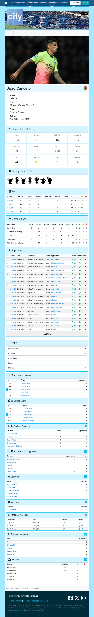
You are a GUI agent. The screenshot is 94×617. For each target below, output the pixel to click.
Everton (54, 315)
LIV (64, 529)
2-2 (74, 326)
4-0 (74, 330)
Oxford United (56, 311)
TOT (64, 523)
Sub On (57, 135)
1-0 (81, 523)
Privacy (18, 601)
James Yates (27, 411)
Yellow (37, 157)
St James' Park (12, 497)
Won (57, 146)
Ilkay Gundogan (12, 551)
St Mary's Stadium (13, 491)
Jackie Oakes (27, 408)
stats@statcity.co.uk (76, 608)
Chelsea (54, 300)
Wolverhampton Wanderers (60, 278)
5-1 (74, 285)
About (34, 601)
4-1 (74, 307)
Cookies (26, 601)
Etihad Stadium (12, 484)
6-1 (74, 322)
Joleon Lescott (28, 418)
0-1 (81, 526)
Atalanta (54, 285)
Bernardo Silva (11, 545)
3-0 (74, 263)
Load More (47, 334)
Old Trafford (11, 487)
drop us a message (15, 610)
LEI (64, 526)
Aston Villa (55, 289)
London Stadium (12, 494)
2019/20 (10, 200)
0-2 (74, 278)
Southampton (56, 293)
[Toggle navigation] (10, 32)
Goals (36, 146)
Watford (54, 267)
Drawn (77, 146)
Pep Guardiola (11, 510)
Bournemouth (56, 259)
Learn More (75, 3)
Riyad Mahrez (11, 554)
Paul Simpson (25, 383)
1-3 (81, 529)
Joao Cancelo (25, 389)
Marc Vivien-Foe (28, 421)
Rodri (8, 542)
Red (57, 157)
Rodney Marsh (25, 395)
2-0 (74, 274)
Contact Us (43, 601)
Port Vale (54, 318)
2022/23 (10, 212)
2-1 (74, 300)
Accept (85, 3)
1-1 (74, 296)
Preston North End (57, 270)
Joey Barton (25, 392)
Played (16, 135)
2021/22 (10, 208)
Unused (16, 146)
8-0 (74, 267)
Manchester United (13, 459)
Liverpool (10, 468)
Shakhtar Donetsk (57, 263)
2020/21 (10, 204)
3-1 (74, 259)
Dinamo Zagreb (56, 274)
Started (37, 135)
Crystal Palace (56, 281)
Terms (11, 601)
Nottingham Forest (13, 437)
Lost (16, 157)
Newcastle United (12, 434)
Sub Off (77, 135)
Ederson (9, 548)
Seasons (77, 157)
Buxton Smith (25, 386)
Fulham (54, 330)
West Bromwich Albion (14, 446)
